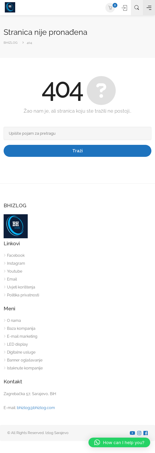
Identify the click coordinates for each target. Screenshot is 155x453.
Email (12, 279)
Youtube (14, 271)
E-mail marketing (22, 336)
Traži (77, 150)
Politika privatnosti (23, 295)
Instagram (16, 263)
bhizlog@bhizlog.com (36, 407)
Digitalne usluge (21, 352)
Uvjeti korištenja (21, 287)
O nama (14, 320)
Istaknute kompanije (25, 368)
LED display (17, 344)
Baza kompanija (21, 328)
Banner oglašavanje (24, 360)
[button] (119, 442)
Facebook (16, 255)
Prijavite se (124, 8)
